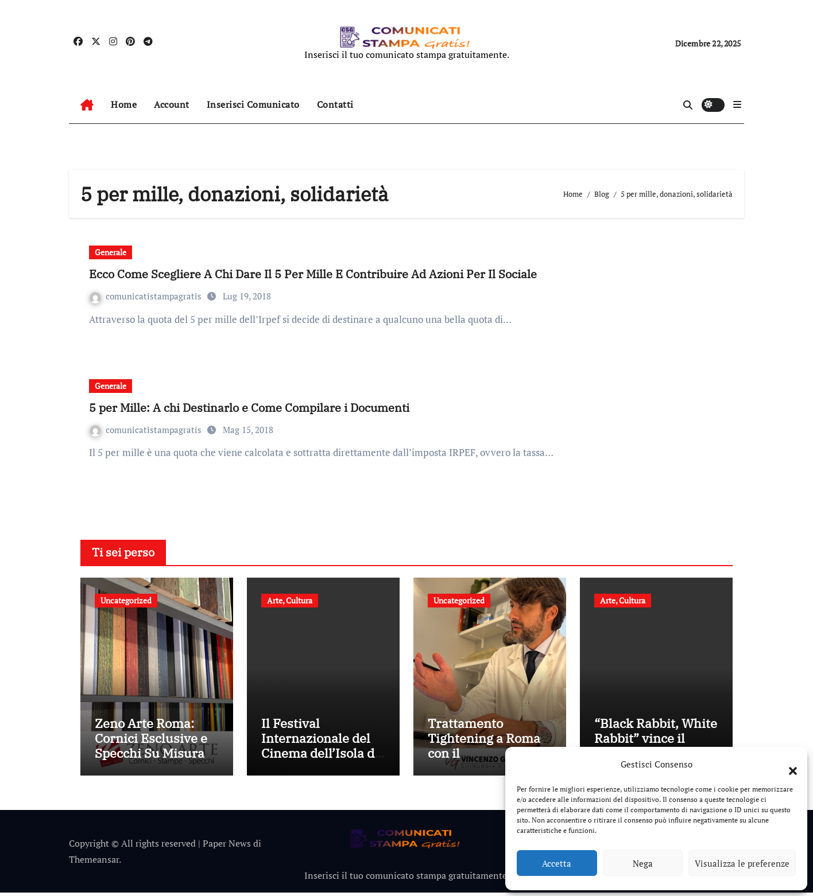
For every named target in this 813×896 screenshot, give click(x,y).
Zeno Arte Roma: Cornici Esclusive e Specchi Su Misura (151, 741)
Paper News (227, 846)
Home (124, 104)
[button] (787, 764)
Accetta (556, 863)
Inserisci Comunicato (253, 104)
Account (171, 104)
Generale (110, 252)
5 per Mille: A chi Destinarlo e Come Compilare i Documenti (249, 407)
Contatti (335, 104)
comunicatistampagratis (147, 296)
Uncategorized (126, 600)
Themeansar (94, 862)
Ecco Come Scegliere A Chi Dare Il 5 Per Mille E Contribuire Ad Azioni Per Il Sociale (313, 274)
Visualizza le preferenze (742, 863)
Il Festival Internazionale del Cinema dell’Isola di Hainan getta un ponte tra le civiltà (319, 756)
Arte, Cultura (289, 600)
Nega (643, 863)
